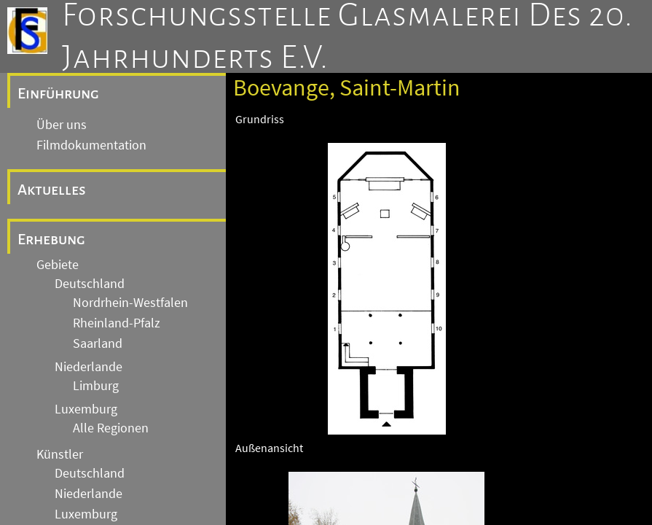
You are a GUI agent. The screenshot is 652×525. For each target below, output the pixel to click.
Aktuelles (51, 190)
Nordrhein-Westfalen (130, 303)
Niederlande (88, 367)
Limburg (96, 386)
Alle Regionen (111, 428)
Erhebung (51, 239)
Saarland (97, 343)
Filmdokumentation (91, 145)
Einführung (58, 93)
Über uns (61, 125)
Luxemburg (86, 409)
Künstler (59, 454)
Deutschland (90, 284)
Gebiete (57, 265)
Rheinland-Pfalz (116, 323)
